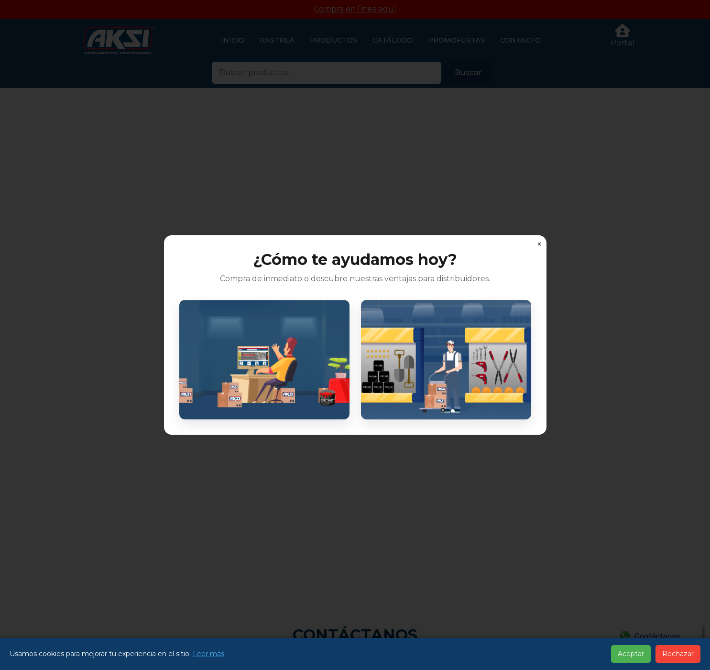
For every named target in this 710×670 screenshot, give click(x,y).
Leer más (208, 653)
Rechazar (678, 653)
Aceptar (631, 653)
